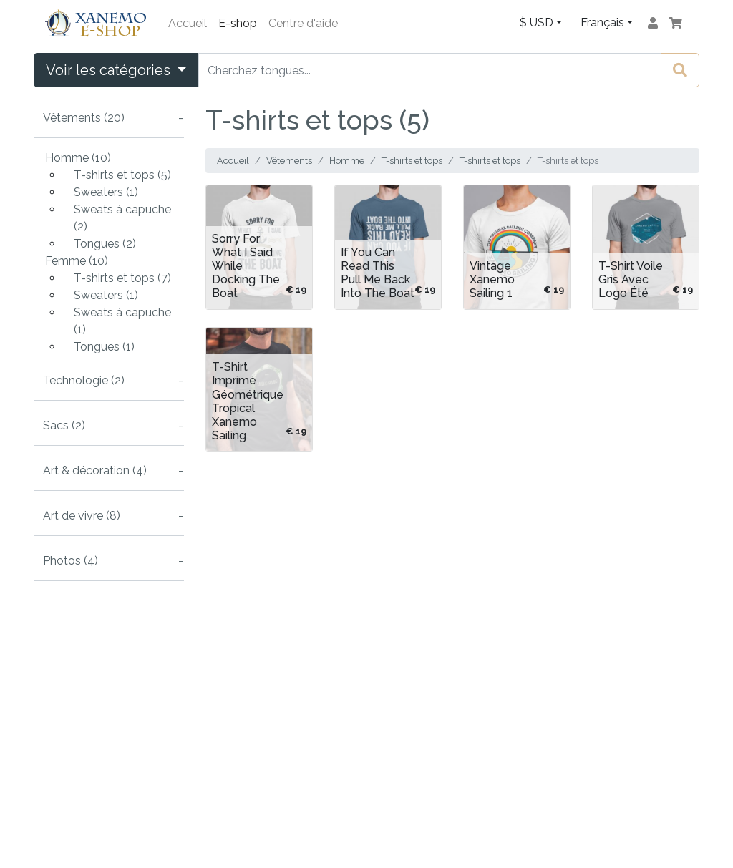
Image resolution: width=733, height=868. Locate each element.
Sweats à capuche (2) (122, 218)
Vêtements (289, 160)
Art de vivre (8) (81, 515)
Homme (346, 160)
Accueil (187, 23)
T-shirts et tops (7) (122, 278)
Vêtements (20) (84, 118)
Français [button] (602, 22)
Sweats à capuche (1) (122, 321)
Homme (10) (78, 158)
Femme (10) (76, 261)
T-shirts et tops (412, 160)
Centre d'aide (303, 23)
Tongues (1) (104, 346)
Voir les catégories (110, 70)
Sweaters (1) (106, 192)
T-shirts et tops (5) (122, 175)
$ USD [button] (536, 22)
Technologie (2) (84, 380)
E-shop (237, 23)
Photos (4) (70, 560)
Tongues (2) (105, 243)
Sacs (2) (64, 425)
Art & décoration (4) (95, 470)
